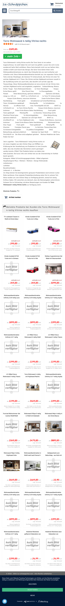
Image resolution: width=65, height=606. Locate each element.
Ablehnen (32, 584)
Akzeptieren (32, 590)
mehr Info (12, 56)
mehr (32, 595)
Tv (18, 190)
